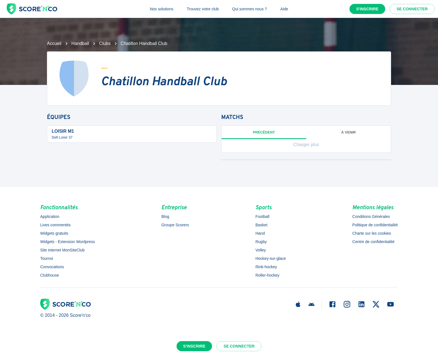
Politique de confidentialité (375, 225)
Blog (165, 216)
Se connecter (412, 9)
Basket (261, 225)
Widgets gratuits (54, 233)
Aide (284, 9)
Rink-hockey (266, 267)
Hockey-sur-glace (270, 258)
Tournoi (46, 258)
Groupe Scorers (175, 225)
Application (49, 216)
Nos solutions (161, 9)
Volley (260, 250)
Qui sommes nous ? (249, 9)
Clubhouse (49, 275)
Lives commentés (55, 225)
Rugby (260, 241)
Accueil (54, 43)
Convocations (52, 267)
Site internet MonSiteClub (62, 250)
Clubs (105, 43)
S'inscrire (367, 9)
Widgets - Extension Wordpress (67, 241)
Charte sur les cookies (371, 233)
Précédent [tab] (264, 134)
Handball (80, 43)
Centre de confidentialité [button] (373, 241)
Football (262, 216)
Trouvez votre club (203, 9)
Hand (260, 233)
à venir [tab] (348, 132)
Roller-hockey (267, 275)
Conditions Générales (371, 216)
